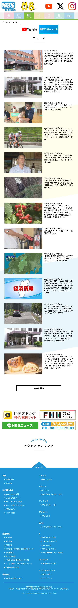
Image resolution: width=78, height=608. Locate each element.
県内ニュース (47, 479)
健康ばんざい (11, 509)
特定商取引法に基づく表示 (52, 494)
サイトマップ (47, 578)
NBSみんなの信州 (12, 494)
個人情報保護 (11, 556)
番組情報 (18, 16)
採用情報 (9, 545)
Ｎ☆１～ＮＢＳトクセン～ (16, 505)
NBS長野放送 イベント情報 (52, 552)
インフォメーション (47, 570)
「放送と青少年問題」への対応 (17, 560)
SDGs (69, 15)
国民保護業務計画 (12, 567)
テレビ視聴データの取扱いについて (19, 563)
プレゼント (59, 16)
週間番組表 (10, 479)
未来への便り (11, 513)
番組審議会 (10, 552)
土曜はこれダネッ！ (13, 498)
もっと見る (39, 388)
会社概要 (9, 541)
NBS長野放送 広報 (49, 537)
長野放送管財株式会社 (14, 578)
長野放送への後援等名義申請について (20, 549)
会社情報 (9, 537)
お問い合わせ (47, 574)
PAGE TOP (39, 467)
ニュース (28, 16)
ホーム (9, 16)
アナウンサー (49, 16)
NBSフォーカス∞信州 (14, 501)
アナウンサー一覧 (49, 505)
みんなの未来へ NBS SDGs (52, 527)
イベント (39, 16)
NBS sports (46, 545)
